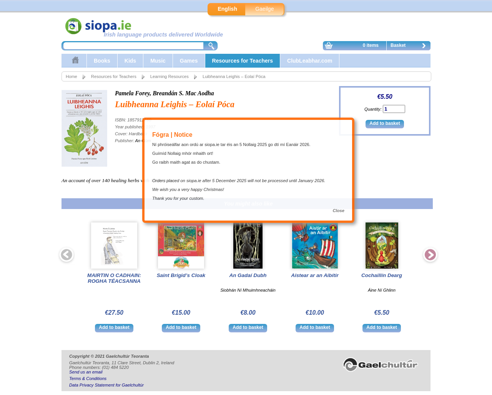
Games (189, 61)
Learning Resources (169, 76)
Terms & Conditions (87, 378)
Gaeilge (264, 9)
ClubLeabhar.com (309, 61)
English (227, 9)
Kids (130, 61)
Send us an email (85, 372)
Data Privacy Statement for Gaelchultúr (106, 385)
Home (71, 76)
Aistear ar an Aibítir (314, 275)
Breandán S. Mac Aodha (183, 93)
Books (102, 61)
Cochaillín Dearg (381, 275)
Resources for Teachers (242, 61)
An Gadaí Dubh (247, 275)
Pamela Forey (132, 93)
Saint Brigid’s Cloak (181, 275)
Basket (410, 46)
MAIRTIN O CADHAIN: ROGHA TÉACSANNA (114, 278)
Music (158, 61)
